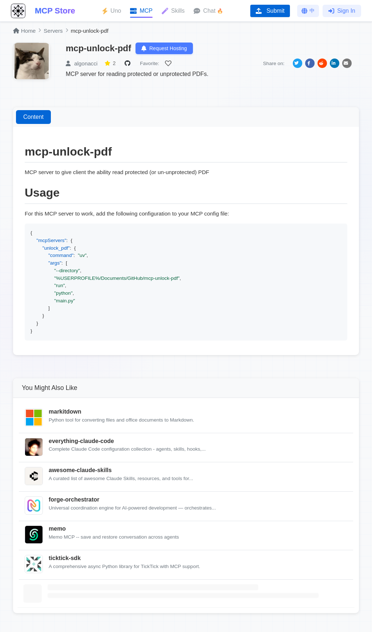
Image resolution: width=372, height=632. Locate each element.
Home (24, 31)
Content (33, 117)
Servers (53, 31)
